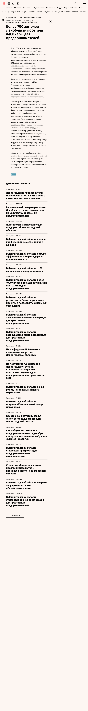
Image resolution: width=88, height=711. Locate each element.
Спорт (24, 12)
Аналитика (31, 12)
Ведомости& (15, 12)
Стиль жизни (50, 7)
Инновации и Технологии (61, 12)
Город (7, 12)
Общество (17, 7)
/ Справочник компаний (27, 18)
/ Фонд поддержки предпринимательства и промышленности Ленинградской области (24, 20)
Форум (59, 7)
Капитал (75, 12)
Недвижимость (39, 7)
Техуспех (47, 12)
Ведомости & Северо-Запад (73, 7)
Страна (39, 12)
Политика (8, 7)
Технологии (27, 7)
